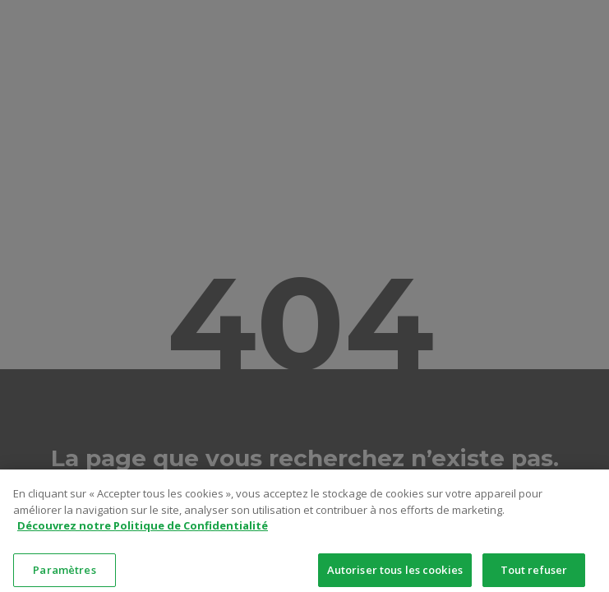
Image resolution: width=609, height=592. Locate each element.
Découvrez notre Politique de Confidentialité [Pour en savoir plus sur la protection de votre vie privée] (142, 534)
